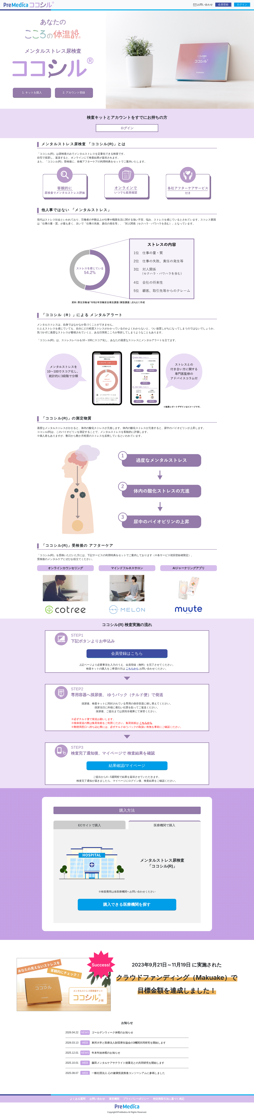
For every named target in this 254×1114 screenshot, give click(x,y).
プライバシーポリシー (136, 1098)
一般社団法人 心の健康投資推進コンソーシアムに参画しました (128, 1073)
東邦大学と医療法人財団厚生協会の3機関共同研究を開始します (129, 1042)
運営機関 (114, 1098)
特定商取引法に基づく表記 (168, 1098)
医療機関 (164, 825)
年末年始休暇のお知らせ (106, 1052)
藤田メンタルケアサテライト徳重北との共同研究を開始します (128, 1062)
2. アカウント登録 (74, 92)
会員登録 (223, 4)
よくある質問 (77, 1098)
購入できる (127, 904)
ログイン (242, 4)
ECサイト (89, 825)
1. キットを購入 (32, 92)
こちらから (132, 668)
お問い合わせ (97, 1098)
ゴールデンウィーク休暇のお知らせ (112, 1032)
